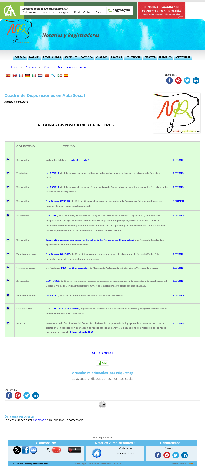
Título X (84, 159)
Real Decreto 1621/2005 (58, 254)
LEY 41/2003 (52, 280)
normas (118, 378)
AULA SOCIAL (102, 353)
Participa (87, 57)
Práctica (116, 57)
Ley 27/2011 (52, 173)
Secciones (70, 57)
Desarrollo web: (182, 463)
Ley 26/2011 (52, 187)
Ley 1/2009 (51, 215)
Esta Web (150, 57)
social (129, 378)
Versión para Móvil (102, 437)
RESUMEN (178, 160)
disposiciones (101, 378)
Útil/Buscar (133, 57)
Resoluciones (52, 57)
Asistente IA (182, 57)
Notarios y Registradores (70, 35)
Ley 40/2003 (52, 295)
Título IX (73, 159)
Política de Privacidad (99, 463)
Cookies (117, 463)
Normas (34, 57)
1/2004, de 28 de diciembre (75, 267)
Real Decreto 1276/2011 (58, 201)
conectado (39, 420)
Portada (20, 57)
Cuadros (101, 57)
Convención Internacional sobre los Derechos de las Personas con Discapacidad (90, 240)
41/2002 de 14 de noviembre (64, 308)
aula (75, 378)
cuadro (84, 378)
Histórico (165, 57)
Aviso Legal (80, 463)
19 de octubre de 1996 (81, 332)
